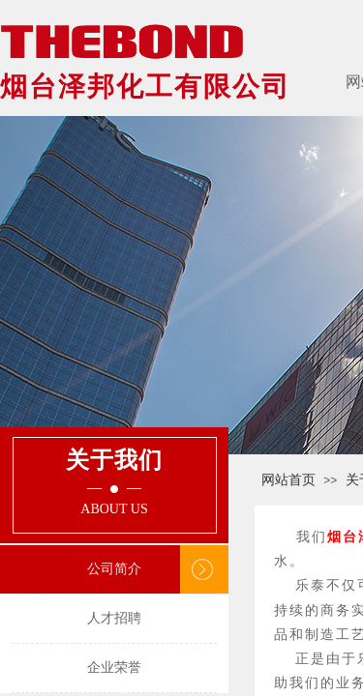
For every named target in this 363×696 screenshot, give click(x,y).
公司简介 (114, 569)
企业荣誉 (114, 667)
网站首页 (288, 480)
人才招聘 (114, 618)
